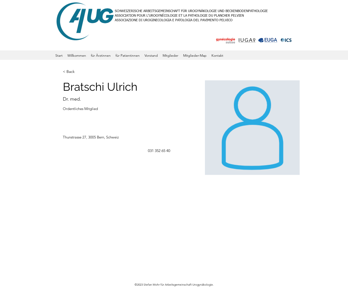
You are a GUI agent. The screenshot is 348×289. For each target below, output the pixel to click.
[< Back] (72, 71)
